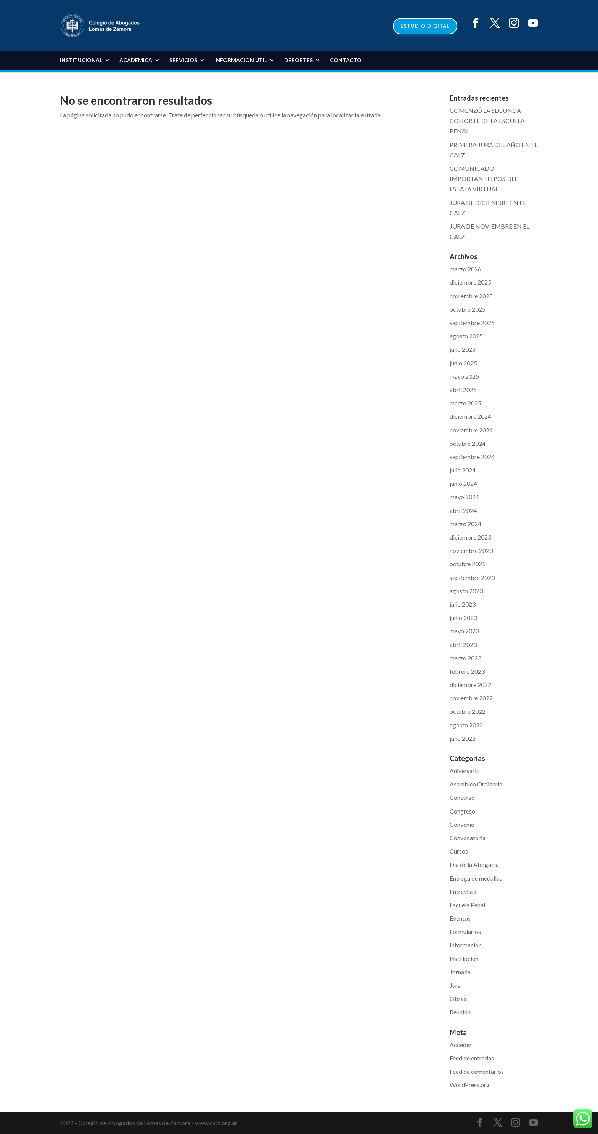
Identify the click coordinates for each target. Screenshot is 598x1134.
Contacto (346, 60)
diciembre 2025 (470, 282)
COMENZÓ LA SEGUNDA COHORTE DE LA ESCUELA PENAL (487, 121)
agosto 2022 (466, 725)
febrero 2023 (467, 671)
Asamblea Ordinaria (476, 784)
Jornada (460, 971)
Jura (455, 985)
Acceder (461, 1044)
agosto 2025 (466, 336)
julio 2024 (463, 470)
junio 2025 (463, 363)
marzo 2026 (465, 268)
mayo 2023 (464, 630)
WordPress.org (470, 1084)
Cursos (459, 851)
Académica (135, 60)
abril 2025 (463, 389)
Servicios (183, 60)
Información (466, 944)
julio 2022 (463, 738)
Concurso (462, 797)
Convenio (462, 824)
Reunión (460, 1011)
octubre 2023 (467, 563)
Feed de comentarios (477, 1071)
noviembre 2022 (471, 698)
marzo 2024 (465, 523)
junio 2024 (463, 483)
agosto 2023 (466, 590)
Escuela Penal (467, 904)
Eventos (460, 918)
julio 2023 (463, 604)
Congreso (462, 811)
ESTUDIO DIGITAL (425, 26)
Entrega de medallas (476, 878)
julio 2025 (463, 349)
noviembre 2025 (471, 296)
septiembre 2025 (472, 322)
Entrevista (463, 891)
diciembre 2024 (470, 416)
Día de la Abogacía (474, 864)
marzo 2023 (465, 658)
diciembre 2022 (470, 684)
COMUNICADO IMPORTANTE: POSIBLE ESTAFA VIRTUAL (484, 178)
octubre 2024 (467, 443)
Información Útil (240, 60)
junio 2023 (463, 617)
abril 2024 (463, 510)
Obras (458, 998)
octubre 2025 (467, 309)
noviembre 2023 (471, 550)
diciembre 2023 (470, 537)
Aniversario (465, 770)
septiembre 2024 (472, 456)
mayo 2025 (464, 376)
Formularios (465, 931)
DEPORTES (298, 60)
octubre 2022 (467, 711)
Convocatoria (467, 837)
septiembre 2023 (472, 577)
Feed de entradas (472, 1058)
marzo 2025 (465, 403)
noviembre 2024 (471, 430)
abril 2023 (463, 644)
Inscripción (464, 958)
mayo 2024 (464, 496)
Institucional (81, 60)
